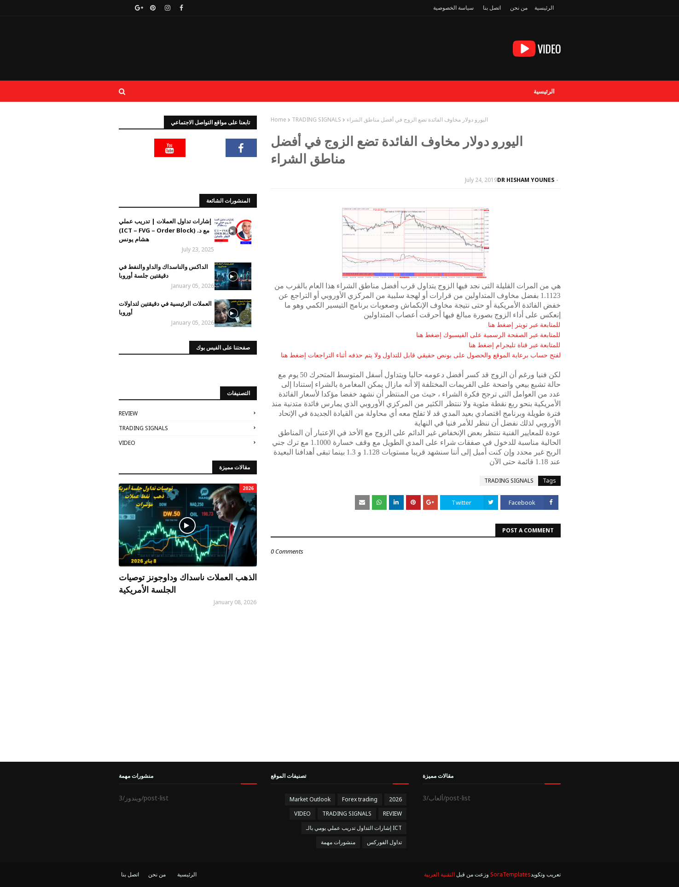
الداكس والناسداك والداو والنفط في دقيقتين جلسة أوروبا (163, 271)
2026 (395, 799)
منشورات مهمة (338, 842)
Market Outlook (310, 799)
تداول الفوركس (384, 842)
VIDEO (127, 443)
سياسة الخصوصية (453, 8)
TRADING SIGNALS (316, 119)
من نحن (519, 8)
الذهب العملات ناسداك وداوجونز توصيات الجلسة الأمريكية (188, 583)
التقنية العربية (439, 874)
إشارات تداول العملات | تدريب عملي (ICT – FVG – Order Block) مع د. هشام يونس (165, 230)
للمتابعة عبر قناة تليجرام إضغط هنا (514, 345)
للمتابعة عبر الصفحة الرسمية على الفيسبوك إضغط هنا (488, 334)
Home (278, 119)
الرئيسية (544, 8)
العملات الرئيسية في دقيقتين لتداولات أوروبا (165, 308)
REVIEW (128, 413)
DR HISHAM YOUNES (525, 180)
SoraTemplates (510, 874)
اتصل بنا (492, 8)
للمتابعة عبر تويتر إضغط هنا (524, 324)
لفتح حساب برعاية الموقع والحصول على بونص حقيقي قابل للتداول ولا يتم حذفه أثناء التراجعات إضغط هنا (420, 355)
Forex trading (359, 799)
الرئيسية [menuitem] (544, 91)
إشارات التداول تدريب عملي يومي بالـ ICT (354, 828)
